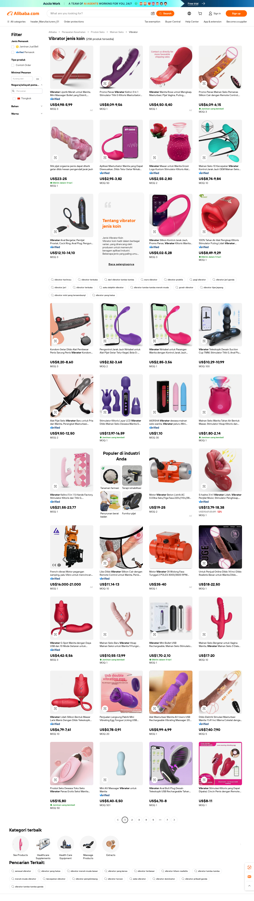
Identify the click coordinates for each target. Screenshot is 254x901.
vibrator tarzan (113, 878)
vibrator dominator (164, 878)
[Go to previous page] (118, 820)
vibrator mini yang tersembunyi (68, 295)
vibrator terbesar (144, 871)
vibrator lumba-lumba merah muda (149, 287)
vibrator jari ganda (223, 279)
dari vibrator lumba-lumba (119, 279)
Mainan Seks (117, 32)
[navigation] (26, 426)
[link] (249, 867)
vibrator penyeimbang (85, 878)
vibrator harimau (61, 279)
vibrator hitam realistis (174, 871)
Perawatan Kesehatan (74, 32)
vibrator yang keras (116, 871)
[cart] (200, 14)
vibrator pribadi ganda (194, 878)
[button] (153, 13)
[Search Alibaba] (99, 13)
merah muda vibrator (23, 878)
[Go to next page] (174, 820)
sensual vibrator (21, 871)
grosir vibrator (184, 287)
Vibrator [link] (133, 32)
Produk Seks (98, 32)
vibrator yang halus (103, 295)
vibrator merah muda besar (82, 871)
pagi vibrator (198, 279)
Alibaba (53, 32)
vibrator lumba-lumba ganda (27, 886)
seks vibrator (137, 878)
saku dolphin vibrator (111, 287)
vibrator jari (58, 287)
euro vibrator (149, 279)
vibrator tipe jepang (211, 287)
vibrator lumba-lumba (207, 871)
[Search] (165, 13)
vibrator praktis (173, 279)
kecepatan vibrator (54, 878)
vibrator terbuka (88, 279)
